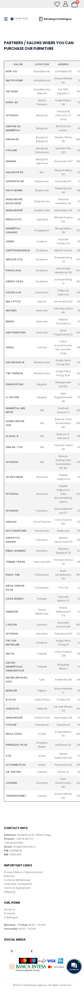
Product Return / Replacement (23, 872)
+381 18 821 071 (24, 839)
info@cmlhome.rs (24, 847)
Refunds (9, 876)
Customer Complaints (18, 884)
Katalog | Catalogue (54, 19)
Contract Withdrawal (17, 880)
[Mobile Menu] (7, 19)
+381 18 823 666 (13, 843)
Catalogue (11, 917)
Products (9, 913)
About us (9, 909)
